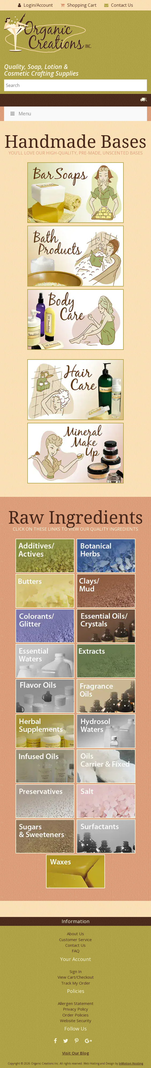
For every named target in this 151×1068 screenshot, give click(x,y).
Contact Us (122, 5)
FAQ (76, 950)
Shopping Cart (81, 5)
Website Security (75, 1020)
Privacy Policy (75, 1009)
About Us (75, 933)
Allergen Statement (75, 1003)
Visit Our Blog (75, 1053)
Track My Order (75, 983)
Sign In (76, 971)
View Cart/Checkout (76, 977)
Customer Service (75, 939)
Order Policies (75, 1015)
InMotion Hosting (131, 1063)
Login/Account (38, 5)
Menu (20, 113)
